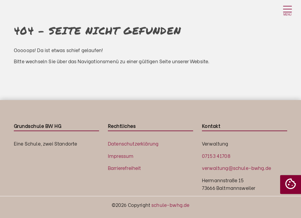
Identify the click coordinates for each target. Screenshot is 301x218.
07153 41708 (216, 155)
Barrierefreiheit (124, 167)
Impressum (120, 155)
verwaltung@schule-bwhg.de (236, 167)
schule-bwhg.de (170, 204)
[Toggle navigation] (287, 11)
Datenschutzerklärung (133, 143)
